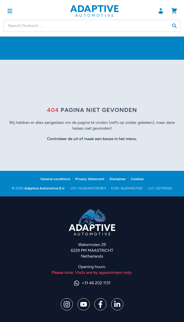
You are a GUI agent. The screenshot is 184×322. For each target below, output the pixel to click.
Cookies (137, 179)
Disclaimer (117, 179)
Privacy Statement (89, 179)
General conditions (55, 179)
